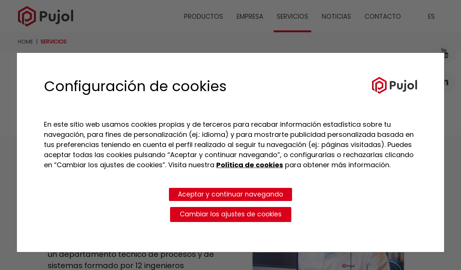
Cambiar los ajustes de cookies (231, 214)
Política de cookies (249, 165)
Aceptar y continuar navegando (230, 194)
